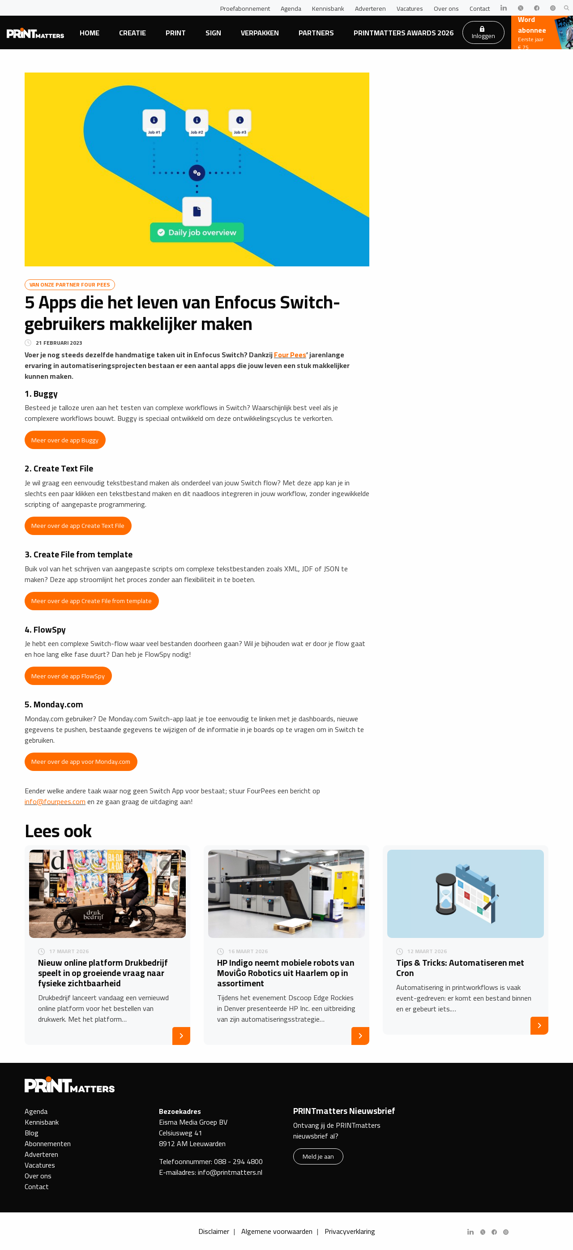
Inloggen (483, 33)
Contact (480, 8)
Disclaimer (213, 1231)
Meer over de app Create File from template (91, 601)
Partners (316, 32)
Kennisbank (328, 8)
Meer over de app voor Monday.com (80, 761)
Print (176, 32)
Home (89, 32)
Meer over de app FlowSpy (68, 676)
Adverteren (370, 8)
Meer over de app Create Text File (77, 525)
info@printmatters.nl (230, 1172)
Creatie (132, 32)
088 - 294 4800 (238, 1161)
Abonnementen (48, 1143)
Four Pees (290, 354)
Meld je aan (318, 1156)
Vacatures (410, 8)
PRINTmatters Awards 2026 (403, 32)
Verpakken (260, 32)
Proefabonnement (245, 8)
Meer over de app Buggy (64, 440)
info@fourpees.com (55, 801)
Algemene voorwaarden (276, 1231)
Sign (213, 32)
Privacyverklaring (350, 1231)
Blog (31, 1132)
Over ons (446, 8)
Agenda (291, 8)
